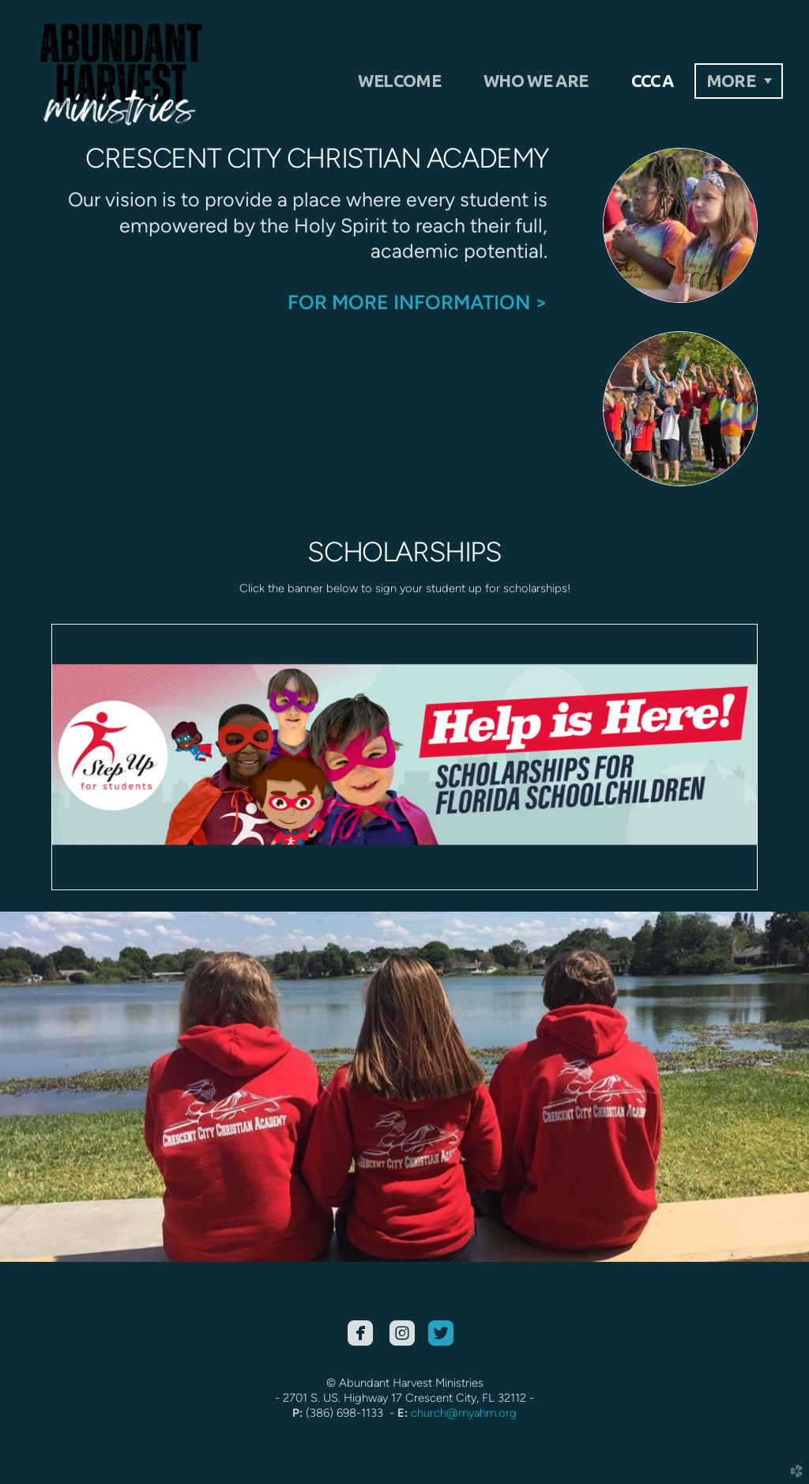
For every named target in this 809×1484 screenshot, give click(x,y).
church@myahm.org (464, 1413)
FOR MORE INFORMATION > (417, 302)
